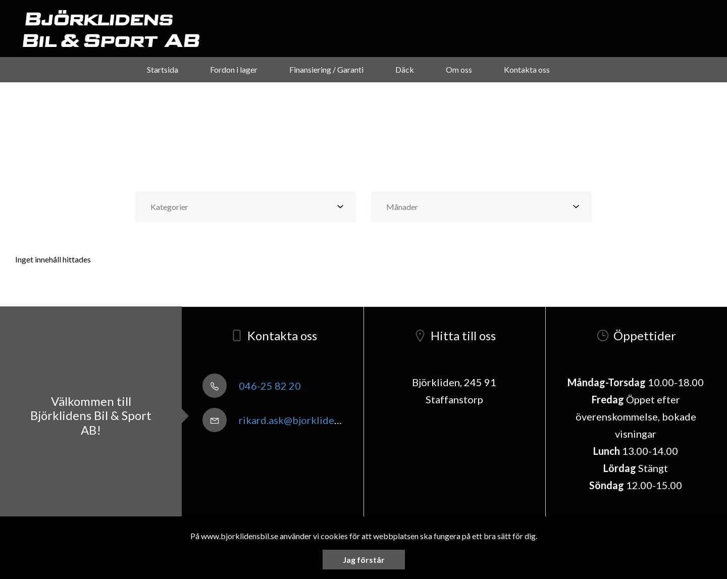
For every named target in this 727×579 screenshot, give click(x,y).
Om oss (459, 69)
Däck (404, 69)
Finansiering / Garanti (326, 69)
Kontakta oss (527, 69)
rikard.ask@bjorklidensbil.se (285, 420)
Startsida (162, 69)
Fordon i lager (233, 69)
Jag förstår (364, 559)
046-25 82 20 (251, 386)
